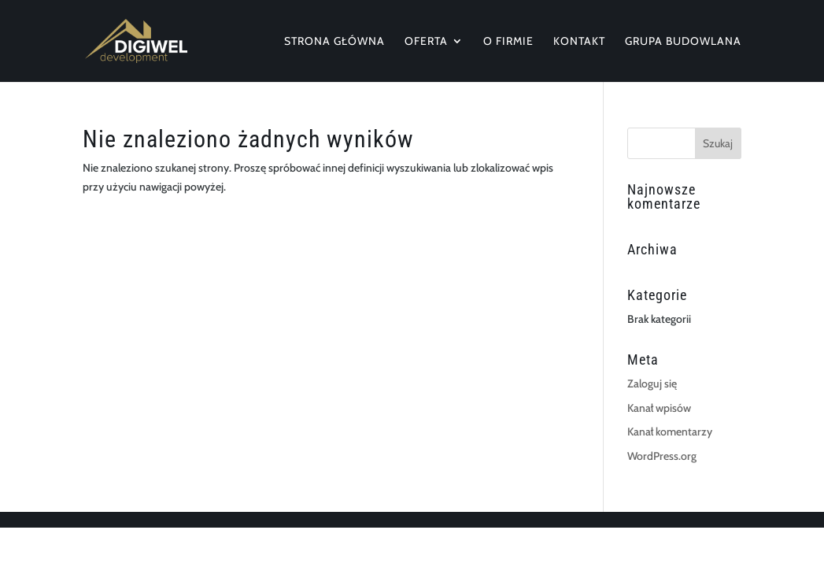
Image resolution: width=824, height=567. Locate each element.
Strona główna (334, 41)
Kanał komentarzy (669, 431)
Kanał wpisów (659, 408)
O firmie (508, 41)
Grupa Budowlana (683, 41)
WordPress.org (662, 456)
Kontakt (579, 41)
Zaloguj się (652, 383)
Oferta (426, 41)
